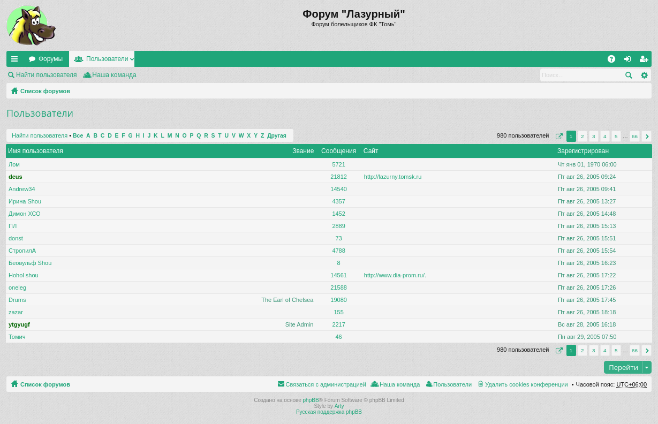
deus (15, 176)
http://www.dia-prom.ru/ (394, 275)
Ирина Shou (25, 201)
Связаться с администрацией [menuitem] (326, 384)
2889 (338, 226)
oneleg (17, 287)
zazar (16, 312)
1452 (338, 213)
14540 (338, 189)
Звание (303, 151)
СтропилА (22, 250)
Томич (17, 337)
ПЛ (13, 226)
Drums (17, 300)
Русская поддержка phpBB (329, 412)
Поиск (629, 75)
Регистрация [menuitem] (646, 61)
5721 (338, 164)
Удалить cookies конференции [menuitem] (526, 384)
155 (338, 312)
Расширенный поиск (644, 75)
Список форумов (45, 91)
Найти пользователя (46, 75)
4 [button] (605, 136)
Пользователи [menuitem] (452, 384)
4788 (338, 250)
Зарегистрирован (583, 151)
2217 (338, 324)
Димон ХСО (25, 213)
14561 (338, 275)
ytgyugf (19, 324)
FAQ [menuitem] (614, 61)
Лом (14, 164)
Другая (276, 136)
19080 (338, 300)
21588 (338, 287)
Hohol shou (24, 275)
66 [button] (635, 136)
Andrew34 (22, 189)
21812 (338, 176)
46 (338, 337)
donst (16, 238)
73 (338, 238)
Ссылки (16, 61)
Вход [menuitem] (630, 61)
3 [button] (593, 136)
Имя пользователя (35, 151)
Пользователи (107, 59)
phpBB (311, 400)
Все (78, 136)
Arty (339, 406)
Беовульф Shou (30, 263)
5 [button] (616, 136)
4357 (338, 201)
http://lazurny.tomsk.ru (392, 176)
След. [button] (646, 136)
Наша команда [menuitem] (114, 75)
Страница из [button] (558, 136)
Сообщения (338, 151)
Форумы (51, 59)
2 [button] (582, 136)
